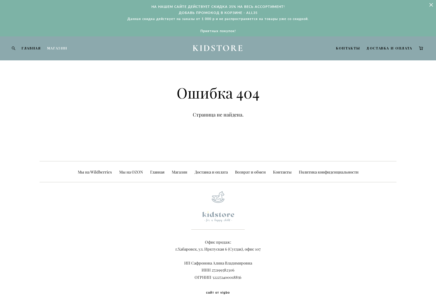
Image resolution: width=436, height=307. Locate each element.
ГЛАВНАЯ (40, 54)
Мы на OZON (131, 172)
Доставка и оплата (211, 172)
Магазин (179, 172)
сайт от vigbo (218, 292)
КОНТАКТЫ (339, 54)
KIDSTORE (218, 54)
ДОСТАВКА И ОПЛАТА (380, 54)
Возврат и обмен (250, 172)
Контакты (282, 172)
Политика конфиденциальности (328, 172)
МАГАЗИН (66, 54)
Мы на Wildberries (95, 172)
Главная (157, 172)
